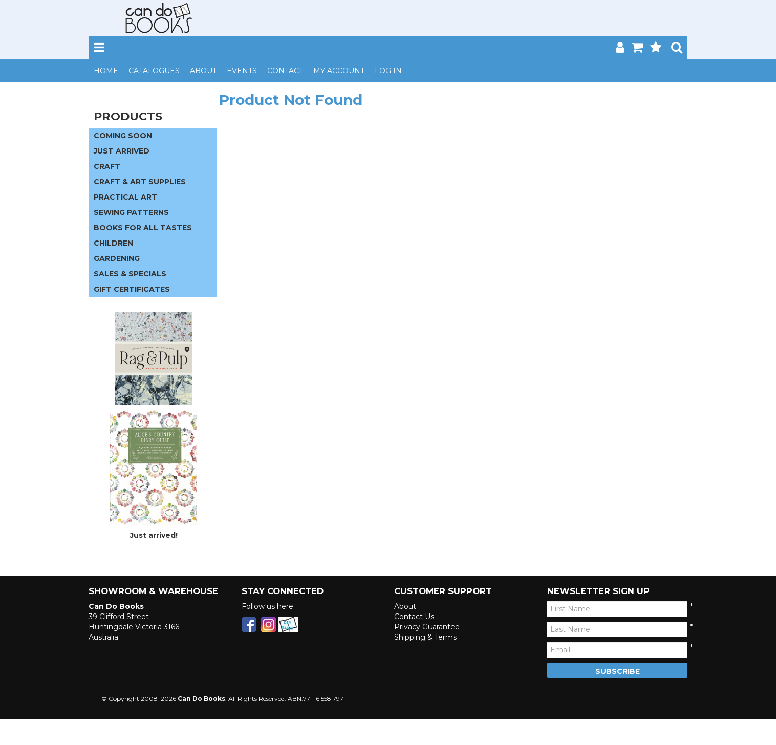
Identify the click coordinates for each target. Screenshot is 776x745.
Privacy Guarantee (427, 626)
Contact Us (414, 616)
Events (242, 70)
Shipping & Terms (425, 637)
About (203, 70)
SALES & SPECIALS (130, 273)
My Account (338, 70)
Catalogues (154, 70)
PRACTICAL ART (125, 197)
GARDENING (117, 258)
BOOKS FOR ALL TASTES (143, 227)
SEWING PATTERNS (131, 212)
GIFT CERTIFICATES (132, 289)
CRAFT (107, 166)
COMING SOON (123, 135)
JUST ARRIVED (121, 151)
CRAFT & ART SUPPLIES (140, 181)
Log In (388, 70)
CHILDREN (113, 243)
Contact (285, 70)
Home (106, 70)
